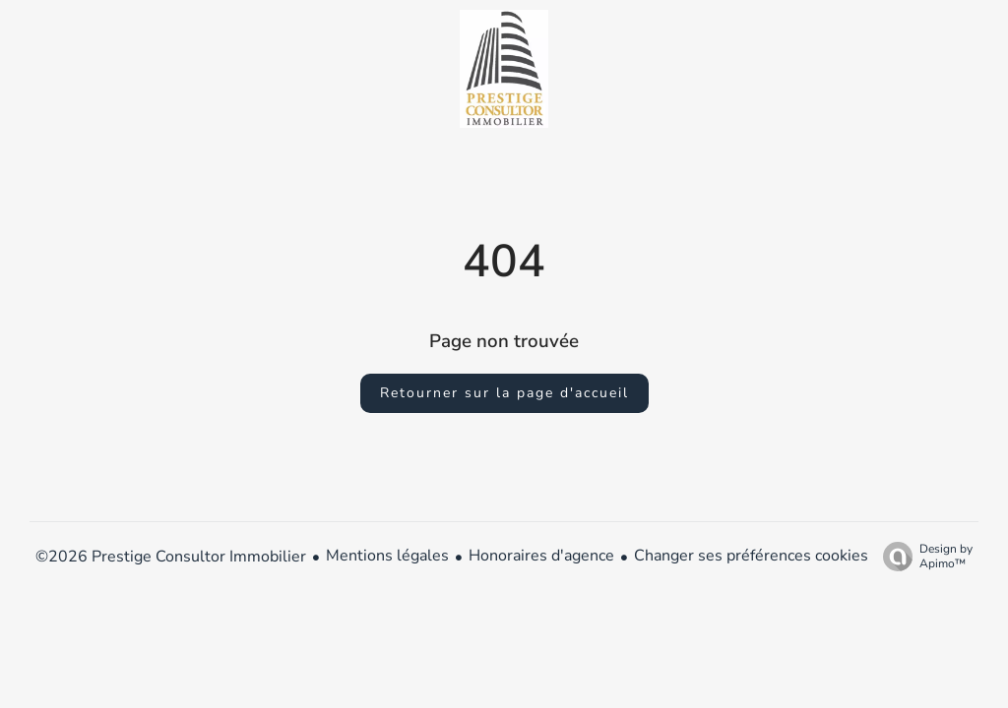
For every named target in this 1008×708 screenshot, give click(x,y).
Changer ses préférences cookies (751, 555)
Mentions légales (387, 555)
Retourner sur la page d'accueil (504, 393)
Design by (923, 556)
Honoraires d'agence (541, 555)
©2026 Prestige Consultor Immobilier (170, 556)
